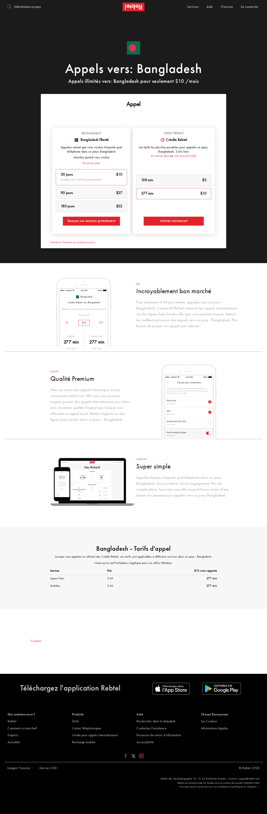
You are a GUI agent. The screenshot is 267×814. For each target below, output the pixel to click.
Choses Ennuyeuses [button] (214, 714)
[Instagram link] (140, 756)
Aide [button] (139, 714)
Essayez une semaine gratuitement (91, 221)
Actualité (14, 742)
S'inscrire (227, 7)
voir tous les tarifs (185, 156)
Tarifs (75, 721)
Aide (209, 7)
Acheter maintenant (173, 221)
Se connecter (249, 7)
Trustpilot (35, 641)
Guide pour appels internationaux (95, 735)
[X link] (133, 756)
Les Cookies (209, 721)
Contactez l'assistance (151, 728)
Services (193, 7)
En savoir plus (91, 163)
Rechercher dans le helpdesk (156, 721)
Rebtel (12, 721)
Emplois (13, 735)
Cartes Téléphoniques (86, 728)
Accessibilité (145, 742)
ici (257, 786)
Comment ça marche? (22, 728)
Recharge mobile (83, 742)
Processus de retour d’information (158, 735)
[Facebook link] (126, 756)
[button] (19, 768)
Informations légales (214, 728)
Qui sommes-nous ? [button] (21, 714)
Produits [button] (78, 714)
